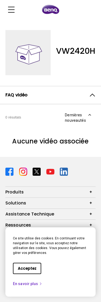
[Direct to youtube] (51, 171)
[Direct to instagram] (24, 171)
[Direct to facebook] (10, 171)
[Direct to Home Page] (50, 10)
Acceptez (27, 268)
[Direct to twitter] (37, 171)
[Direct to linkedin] (64, 171)
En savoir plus (27, 284)
